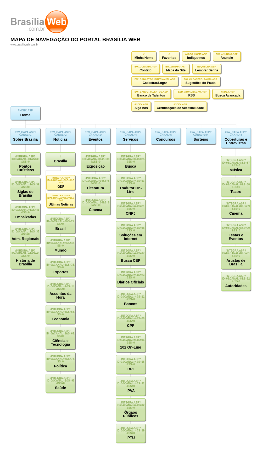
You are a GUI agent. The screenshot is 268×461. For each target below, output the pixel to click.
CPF (130, 325)
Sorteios (200, 139)
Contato (145, 70)
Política (60, 366)
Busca (130, 166)
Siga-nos (141, 108)
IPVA (130, 391)
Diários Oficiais (130, 282)
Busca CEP (131, 260)
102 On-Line (130, 347)
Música (236, 170)
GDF (61, 187)
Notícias (60, 139)
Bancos (130, 304)
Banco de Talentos (151, 95)
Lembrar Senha (206, 70)
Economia (60, 319)
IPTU (130, 438)
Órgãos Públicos (130, 414)
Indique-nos (196, 58)
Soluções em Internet (130, 237)
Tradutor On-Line (131, 190)
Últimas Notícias (61, 204)
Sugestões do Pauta (201, 83)
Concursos (165, 139)
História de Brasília (25, 262)
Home (25, 115)
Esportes (60, 272)
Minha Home (144, 58)
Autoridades (236, 286)
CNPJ (130, 213)
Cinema (95, 210)
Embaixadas (25, 217)
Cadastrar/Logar (155, 83)
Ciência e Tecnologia (60, 342)
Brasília (60, 161)
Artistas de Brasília (235, 262)
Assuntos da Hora (60, 295)
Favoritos (169, 58)
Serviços (130, 139)
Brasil (60, 228)
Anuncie (227, 58)
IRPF (130, 369)
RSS (191, 95)
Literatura (95, 188)
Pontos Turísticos (25, 168)
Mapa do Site (176, 70)
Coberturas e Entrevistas (236, 141)
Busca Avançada (227, 95)
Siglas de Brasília (25, 193)
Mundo (60, 250)
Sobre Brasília (25, 139)
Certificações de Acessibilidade (180, 108)
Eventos (95, 139)
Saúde (60, 388)
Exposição (95, 166)
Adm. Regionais (25, 239)
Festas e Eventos (235, 237)
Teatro (235, 192)
